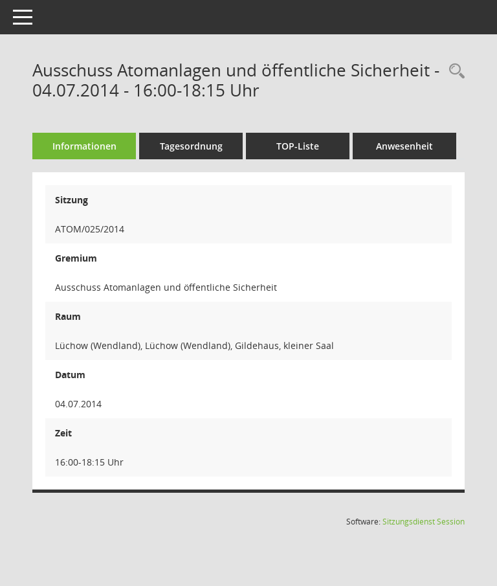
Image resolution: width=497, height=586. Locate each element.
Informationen (84, 146)
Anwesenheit (404, 146)
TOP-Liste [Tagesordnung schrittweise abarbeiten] (297, 146)
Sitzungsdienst (423, 521)
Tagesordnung (191, 146)
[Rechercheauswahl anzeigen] (454, 71)
